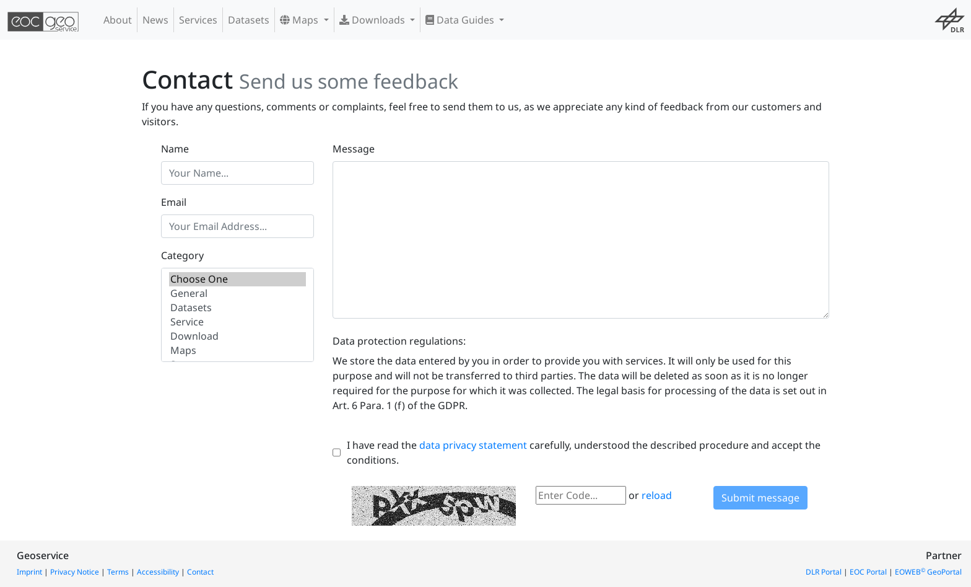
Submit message (760, 498)
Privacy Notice (74, 572)
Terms (118, 572)
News (155, 20)
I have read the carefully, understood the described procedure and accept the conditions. (584, 452)
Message (354, 149)
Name (175, 149)
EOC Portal (868, 572)
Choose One (237, 279)
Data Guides (461, 20)
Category (182, 255)
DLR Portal (824, 572)
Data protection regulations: (399, 341)
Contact (200, 572)
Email (173, 202)
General (237, 293)
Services (198, 20)
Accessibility (158, 572)
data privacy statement (473, 445)
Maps (300, 20)
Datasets (248, 20)
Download (237, 336)
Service (237, 322)
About (117, 20)
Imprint (29, 572)
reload (657, 495)
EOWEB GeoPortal (928, 572)
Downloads (373, 20)
